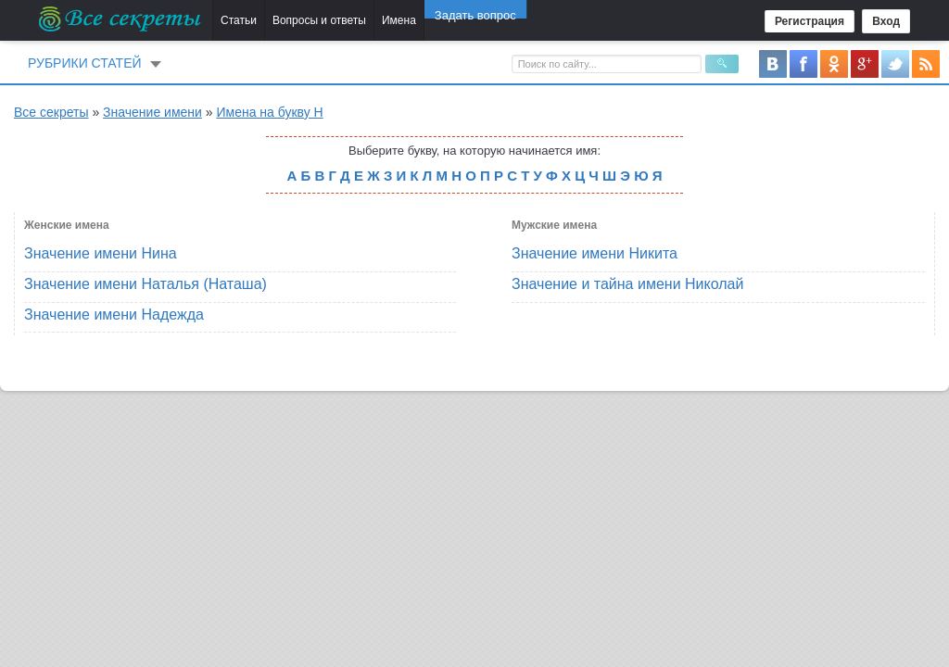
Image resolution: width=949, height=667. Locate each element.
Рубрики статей (85, 63)
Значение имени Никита (594, 253)
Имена (399, 20)
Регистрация (809, 21)
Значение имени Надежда (114, 314)
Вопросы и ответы (319, 20)
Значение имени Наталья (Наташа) (145, 284)
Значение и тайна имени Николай (627, 284)
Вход (886, 21)
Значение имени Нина (100, 253)
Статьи (239, 20)
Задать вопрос (475, 20)
